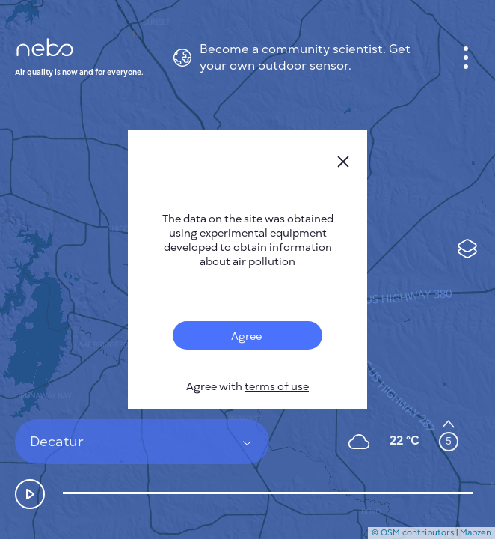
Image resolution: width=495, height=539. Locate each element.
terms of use (277, 387)
